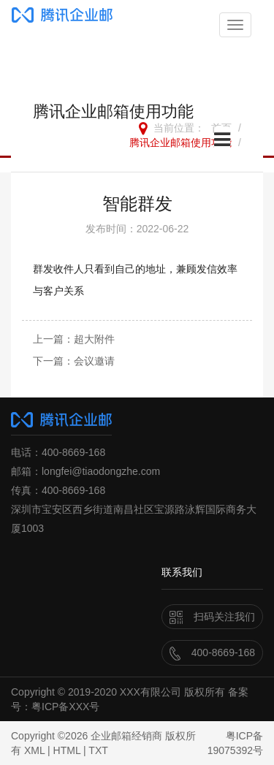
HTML (67, 750)
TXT (97, 750)
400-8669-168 (212, 652)
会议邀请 (94, 361)
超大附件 (94, 339)
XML (34, 750)
